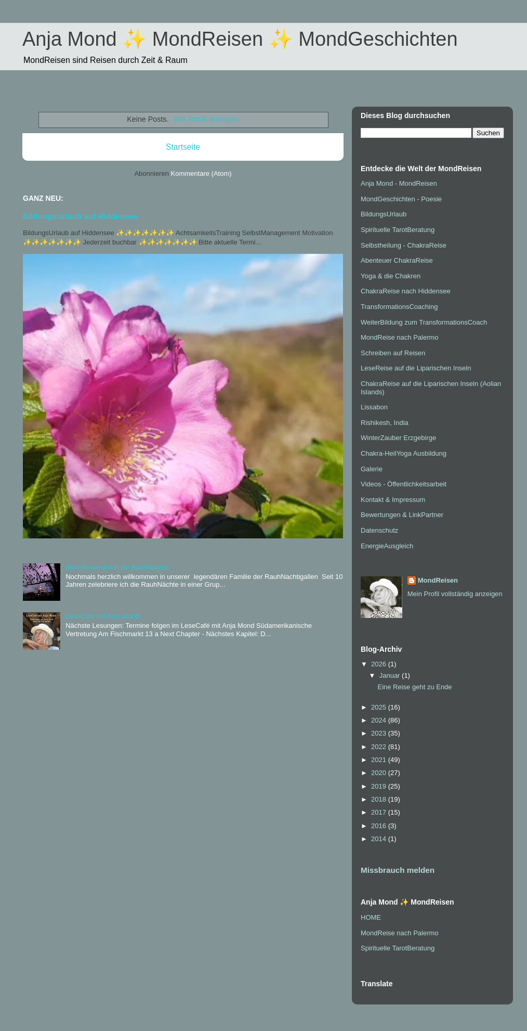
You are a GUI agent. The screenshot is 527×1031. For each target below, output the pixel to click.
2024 (379, 720)
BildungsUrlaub (383, 214)
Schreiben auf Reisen (393, 353)
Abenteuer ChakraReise (397, 260)
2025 (379, 707)
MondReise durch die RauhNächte (117, 567)
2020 (379, 773)
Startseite (183, 147)
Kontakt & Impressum (393, 500)
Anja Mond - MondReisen (399, 183)
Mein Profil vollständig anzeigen (455, 594)
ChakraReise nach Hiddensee (406, 291)
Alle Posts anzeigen (206, 119)
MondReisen (438, 580)
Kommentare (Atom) (201, 173)
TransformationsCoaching (399, 307)
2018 (379, 799)
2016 (379, 826)
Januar (390, 675)
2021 (379, 760)
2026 (379, 664)
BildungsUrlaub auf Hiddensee (80, 216)
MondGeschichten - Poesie (401, 199)
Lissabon (374, 407)
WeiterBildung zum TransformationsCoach (424, 322)
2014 (379, 839)
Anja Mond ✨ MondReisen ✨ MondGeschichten (240, 39)
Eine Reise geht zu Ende (414, 687)
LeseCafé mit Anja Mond (102, 616)
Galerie (372, 469)
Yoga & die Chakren (390, 276)
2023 (379, 733)
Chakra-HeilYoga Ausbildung (403, 453)
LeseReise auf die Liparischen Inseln (416, 368)
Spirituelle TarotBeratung (397, 230)
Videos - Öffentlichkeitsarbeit (403, 484)
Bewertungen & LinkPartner (402, 515)
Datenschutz (379, 530)
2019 (379, 786)
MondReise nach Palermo (400, 337)
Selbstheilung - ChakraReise (403, 245)
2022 (379, 747)
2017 (379, 812)
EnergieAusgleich (387, 546)
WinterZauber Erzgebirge (398, 438)
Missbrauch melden (397, 870)
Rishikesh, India (385, 423)
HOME (371, 917)
